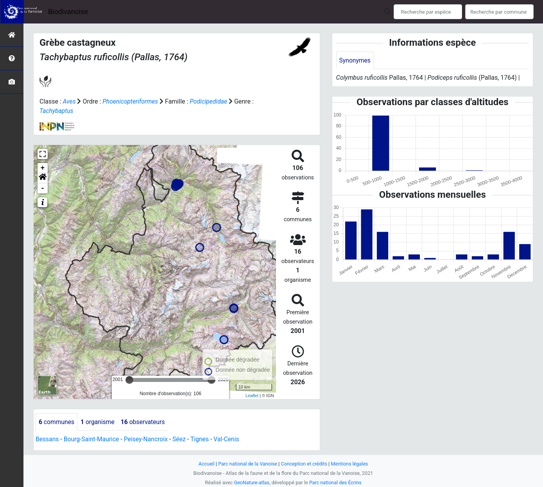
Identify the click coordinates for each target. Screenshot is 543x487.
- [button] (43, 188)
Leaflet (252, 395)
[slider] (129, 380)
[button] (43, 178)
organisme (98, 422)
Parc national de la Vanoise (247, 464)
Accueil (205, 464)
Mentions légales (351, 464)
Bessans (47, 439)
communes (57, 422)
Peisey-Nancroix (147, 439)
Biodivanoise (68, 11)
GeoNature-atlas (251, 482)
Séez (181, 439)
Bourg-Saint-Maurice (92, 439)
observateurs (144, 422)
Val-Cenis (230, 439)
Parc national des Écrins (335, 482)
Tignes (203, 439)
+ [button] (43, 168)
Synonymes (355, 60)
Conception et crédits (304, 464)
